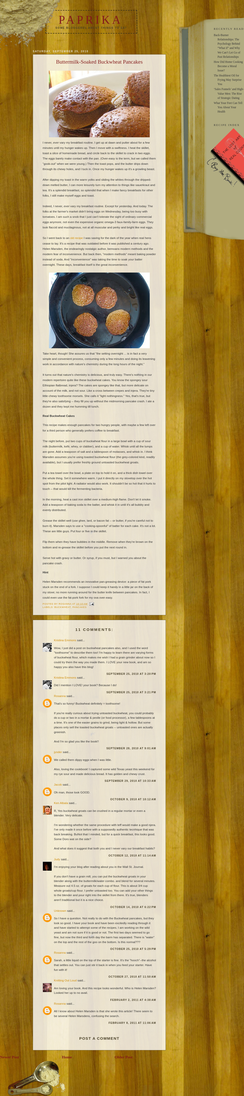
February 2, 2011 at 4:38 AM (133, 999)
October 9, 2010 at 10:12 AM (133, 799)
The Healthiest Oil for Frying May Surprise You (227, 80)
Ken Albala (61, 803)
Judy (57, 859)
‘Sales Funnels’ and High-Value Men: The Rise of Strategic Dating (229, 93)
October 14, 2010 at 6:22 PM (133, 906)
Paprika (90, 19)
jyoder (58, 752)
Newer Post (9, 1057)
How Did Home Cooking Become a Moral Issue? (228, 66)
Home (67, 1057)
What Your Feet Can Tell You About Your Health (228, 107)
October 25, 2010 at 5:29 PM (133, 948)
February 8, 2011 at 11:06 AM (132, 1022)
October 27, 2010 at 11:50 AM (132, 976)
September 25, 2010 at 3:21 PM (131, 692)
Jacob (58, 784)
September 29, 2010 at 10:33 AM (130, 780)
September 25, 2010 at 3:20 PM (131, 673)
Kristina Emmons (65, 640)
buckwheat (62, 607)
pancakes (79, 607)
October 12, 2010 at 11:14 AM (132, 855)
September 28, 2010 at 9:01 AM (131, 748)
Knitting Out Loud (65, 980)
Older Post (124, 1057)
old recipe (76, 237)
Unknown (60, 910)
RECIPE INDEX (227, 124)
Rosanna (60, 696)
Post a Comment (99, 1038)
